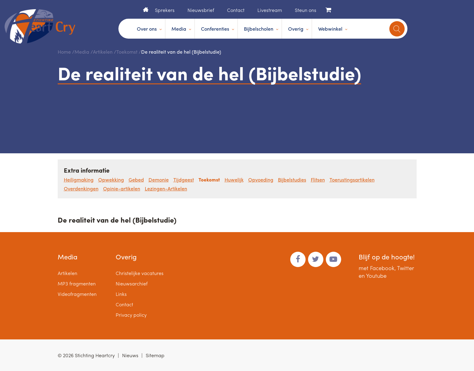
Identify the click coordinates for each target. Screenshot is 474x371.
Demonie (158, 179)
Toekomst (126, 51)
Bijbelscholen (258, 28)
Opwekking (111, 179)
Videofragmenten (77, 293)
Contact (236, 9)
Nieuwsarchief (132, 283)
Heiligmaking (79, 179)
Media (178, 28)
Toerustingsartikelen (352, 179)
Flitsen (318, 179)
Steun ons (305, 9)
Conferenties (215, 28)
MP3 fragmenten (77, 283)
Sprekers (165, 9)
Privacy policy (131, 314)
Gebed (136, 179)
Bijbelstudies (292, 179)
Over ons (147, 28)
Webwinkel (330, 28)
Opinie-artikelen (121, 188)
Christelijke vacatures (140, 273)
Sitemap (155, 355)
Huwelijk (234, 179)
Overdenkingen (81, 188)
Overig (295, 28)
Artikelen (103, 51)
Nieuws (130, 355)
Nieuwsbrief (200, 9)
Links (121, 293)
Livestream (269, 9)
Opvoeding (260, 179)
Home (145, 9)
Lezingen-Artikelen (166, 188)
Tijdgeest (183, 179)
